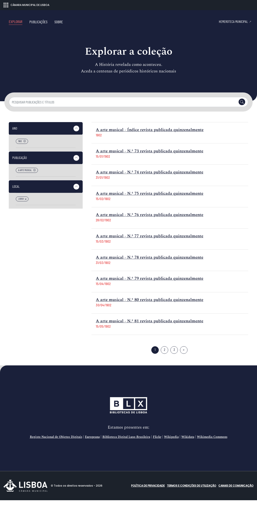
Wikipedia (171, 445)
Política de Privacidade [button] (148, 494)
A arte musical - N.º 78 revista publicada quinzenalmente (149, 266)
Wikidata (187, 445)
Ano (14, 137)
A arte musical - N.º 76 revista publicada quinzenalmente (149, 223)
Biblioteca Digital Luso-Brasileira (126, 445)
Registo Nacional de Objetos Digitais (56, 445)
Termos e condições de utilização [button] (191, 494)
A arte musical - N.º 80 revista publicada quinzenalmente (149, 308)
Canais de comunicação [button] (235, 494)
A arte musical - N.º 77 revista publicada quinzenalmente (149, 245)
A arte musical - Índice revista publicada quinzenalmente (149, 138)
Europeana (92, 445)
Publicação (19, 166)
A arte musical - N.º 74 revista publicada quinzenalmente (149, 181)
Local (16, 195)
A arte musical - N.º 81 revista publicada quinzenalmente (149, 330)
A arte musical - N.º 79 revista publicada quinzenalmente (149, 287)
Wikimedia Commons (212, 445)
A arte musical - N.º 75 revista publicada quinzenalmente (149, 202)
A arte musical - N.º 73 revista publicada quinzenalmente (149, 160)
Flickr (157, 445)
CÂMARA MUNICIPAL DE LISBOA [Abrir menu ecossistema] (26, 5)
